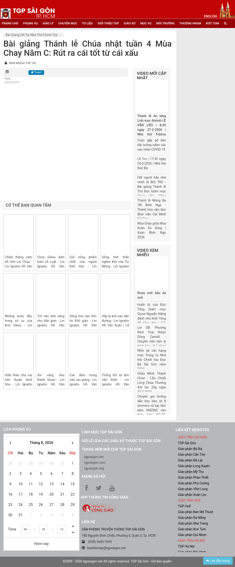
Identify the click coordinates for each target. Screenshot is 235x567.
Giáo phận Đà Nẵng (191, 517)
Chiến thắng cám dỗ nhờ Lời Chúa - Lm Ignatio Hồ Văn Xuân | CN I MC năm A (18, 266)
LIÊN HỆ (88, 522)
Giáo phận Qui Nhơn (192, 535)
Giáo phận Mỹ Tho (191, 472)
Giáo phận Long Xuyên (194, 466)
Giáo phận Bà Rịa (190, 449)
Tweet (36, 72)
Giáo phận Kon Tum (192, 529)
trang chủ (10, 23)
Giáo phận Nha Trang (193, 523)
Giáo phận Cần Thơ (191, 454)
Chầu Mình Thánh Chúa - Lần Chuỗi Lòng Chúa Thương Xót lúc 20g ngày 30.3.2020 (151, 383)
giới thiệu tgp (108, 23)
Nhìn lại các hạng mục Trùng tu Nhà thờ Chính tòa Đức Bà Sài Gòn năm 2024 (151, 360)
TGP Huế (184, 506)
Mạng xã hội (93, 476)
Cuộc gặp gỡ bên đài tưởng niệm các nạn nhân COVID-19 (151, 144)
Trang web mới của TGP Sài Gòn (111, 449)
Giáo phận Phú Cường (193, 483)
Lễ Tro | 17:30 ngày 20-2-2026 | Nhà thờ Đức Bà (151, 163)
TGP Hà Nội (186, 546)
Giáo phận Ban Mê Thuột (195, 512)
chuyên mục (67, 23)
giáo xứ (129, 23)
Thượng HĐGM (190, 23)
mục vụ (145, 23)
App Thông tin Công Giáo (104, 497)
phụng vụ (30, 23)
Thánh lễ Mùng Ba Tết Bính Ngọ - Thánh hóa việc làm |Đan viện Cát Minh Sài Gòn (151, 210)
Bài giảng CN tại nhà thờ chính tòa (31, 35)
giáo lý (48, 23)
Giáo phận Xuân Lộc (192, 495)
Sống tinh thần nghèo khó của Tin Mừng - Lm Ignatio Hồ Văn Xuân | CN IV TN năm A (115, 266)
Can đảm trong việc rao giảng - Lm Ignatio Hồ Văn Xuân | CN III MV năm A (83, 384)
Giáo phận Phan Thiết (193, 477)
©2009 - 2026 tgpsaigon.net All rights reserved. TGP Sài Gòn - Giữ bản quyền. (117, 561)
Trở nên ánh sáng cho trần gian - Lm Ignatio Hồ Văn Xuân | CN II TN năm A (50, 325)
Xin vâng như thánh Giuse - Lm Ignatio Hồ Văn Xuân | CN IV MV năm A (50, 384)
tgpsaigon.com (94, 462)
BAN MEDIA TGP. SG (22, 63)
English (210, 16)
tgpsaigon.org (94, 468)
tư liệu (87, 23)
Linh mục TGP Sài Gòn (102, 432)
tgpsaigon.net (94, 457)
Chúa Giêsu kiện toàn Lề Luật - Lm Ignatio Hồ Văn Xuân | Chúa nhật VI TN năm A (50, 266)
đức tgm (212, 23)
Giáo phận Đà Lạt (190, 460)
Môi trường (165, 23)
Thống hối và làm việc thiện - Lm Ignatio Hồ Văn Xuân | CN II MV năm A (115, 384)
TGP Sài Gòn (187, 443)
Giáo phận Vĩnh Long (192, 489)
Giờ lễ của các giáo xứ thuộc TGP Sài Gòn (121, 441)
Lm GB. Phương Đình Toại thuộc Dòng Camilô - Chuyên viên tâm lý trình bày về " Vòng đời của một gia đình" (151, 341)
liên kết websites (192, 430)
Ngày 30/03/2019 (12, 80)
